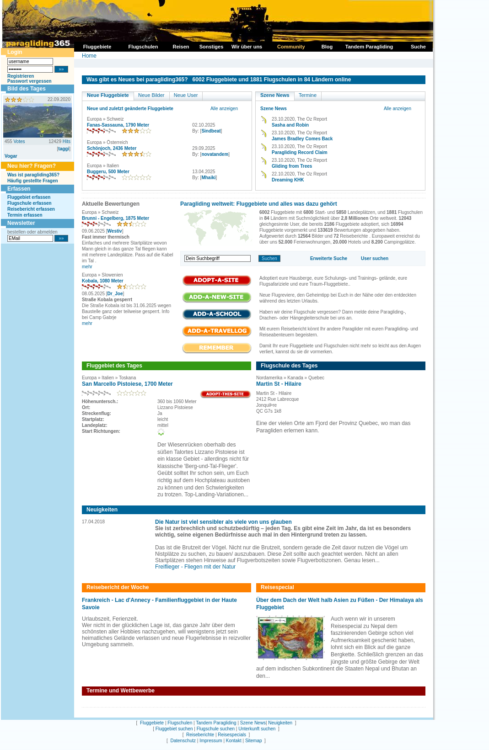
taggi (63, 148)
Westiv (114, 231)
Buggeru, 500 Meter (108, 171)
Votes (19, 141)
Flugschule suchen (216, 728)
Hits (66, 141)
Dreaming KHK (288, 179)
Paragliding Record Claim (300, 152)
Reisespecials (232, 734)
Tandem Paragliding (216, 722)
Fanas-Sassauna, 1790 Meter (118, 125)
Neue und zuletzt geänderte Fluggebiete (130, 108)
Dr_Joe (115, 293)
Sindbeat (210, 130)
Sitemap (253, 740)
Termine (308, 95)
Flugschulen (179, 722)
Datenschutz (183, 740)
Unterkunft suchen (256, 728)
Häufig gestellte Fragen (32, 180)
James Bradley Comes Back (302, 138)
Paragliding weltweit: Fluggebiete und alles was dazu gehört (258, 204)
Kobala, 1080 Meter (103, 280)
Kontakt (234, 740)
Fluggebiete (152, 722)
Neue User (186, 95)
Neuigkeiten (280, 722)
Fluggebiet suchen (174, 728)
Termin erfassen (25, 215)
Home (89, 56)
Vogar (11, 156)
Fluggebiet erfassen (28, 197)
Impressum (210, 740)
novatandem (214, 154)
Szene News (275, 95)
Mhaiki (208, 177)
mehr (87, 266)
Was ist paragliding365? (33, 174)
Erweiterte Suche (328, 258)
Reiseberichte (200, 734)
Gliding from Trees (292, 166)
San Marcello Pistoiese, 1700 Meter (127, 384)
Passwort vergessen (29, 81)
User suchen (374, 258)
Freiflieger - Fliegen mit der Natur (195, 567)
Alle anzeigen (224, 108)
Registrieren (20, 76)
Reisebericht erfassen (31, 209)
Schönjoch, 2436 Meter (111, 148)
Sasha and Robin (290, 125)
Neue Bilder (151, 95)
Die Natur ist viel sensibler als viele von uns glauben (223, 522)
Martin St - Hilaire (278, 384)
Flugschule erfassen (29, 203)
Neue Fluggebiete (108, 95)
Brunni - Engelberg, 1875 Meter (115, 218)
